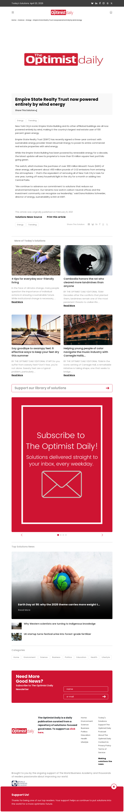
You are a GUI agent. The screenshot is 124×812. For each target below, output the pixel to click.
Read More (17, 302)
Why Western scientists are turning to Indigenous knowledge (60, 623)
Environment (30, 657)
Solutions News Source (28, 217)
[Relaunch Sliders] (66, 535)
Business (56, 657)
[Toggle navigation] (13, 12)
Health (94, 657)
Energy (28, 20)
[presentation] (80, 679)
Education (81, 657)
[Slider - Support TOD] (63, 535)
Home (14, 20)
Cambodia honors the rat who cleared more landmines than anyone (84, 282)
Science (21, 20)
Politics (68, 657)
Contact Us (103, 742)
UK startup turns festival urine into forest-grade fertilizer (58, 634)
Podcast (102, 731)
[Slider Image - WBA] (61, 535)
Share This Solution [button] (26, 110)
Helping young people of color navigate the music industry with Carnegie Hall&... (86, 351)
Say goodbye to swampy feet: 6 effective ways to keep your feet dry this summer (35, 351)
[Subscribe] (58, 535)
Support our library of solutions (40, 388)
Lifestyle (106, 657)
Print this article (56, 217)
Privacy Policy (104, 745)
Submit (104, 696)
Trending (32, 120)
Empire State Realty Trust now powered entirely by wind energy (57, 20)
